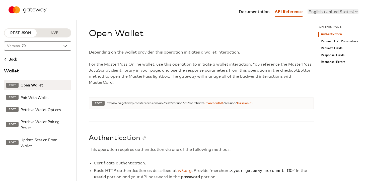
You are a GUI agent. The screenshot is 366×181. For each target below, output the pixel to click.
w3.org (185, 171)
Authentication (331, 34)
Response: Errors (333, 62)
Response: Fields (332, 55)
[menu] (333, 11)
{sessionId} (245, 103)
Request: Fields (331, 48)
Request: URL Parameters (339, 41)
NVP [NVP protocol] (54, 33)
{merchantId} (213, 103)
